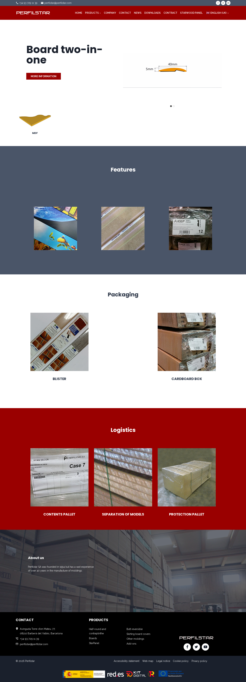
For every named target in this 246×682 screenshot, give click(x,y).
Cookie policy (181, 661)
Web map (147, 661)
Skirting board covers (138, 634)
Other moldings (135, 638)
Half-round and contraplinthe (97, 631)
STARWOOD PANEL (191, 12)
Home (78, 12)
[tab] (171, 106)
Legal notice (163, 661)
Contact (125, 12)
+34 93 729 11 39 (28, 3)
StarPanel (94, 643)
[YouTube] (228, 3)
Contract (170, 12)
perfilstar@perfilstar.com (58, 3)
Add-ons (131, 643)
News (137, 12)
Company (110, 12)
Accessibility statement (126, 661)
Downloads (152, 12)
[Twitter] (223, 3)
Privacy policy (199, 661)
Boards (93, 638)
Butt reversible (135, 629)
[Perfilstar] (33, 13)
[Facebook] (218, 3)
